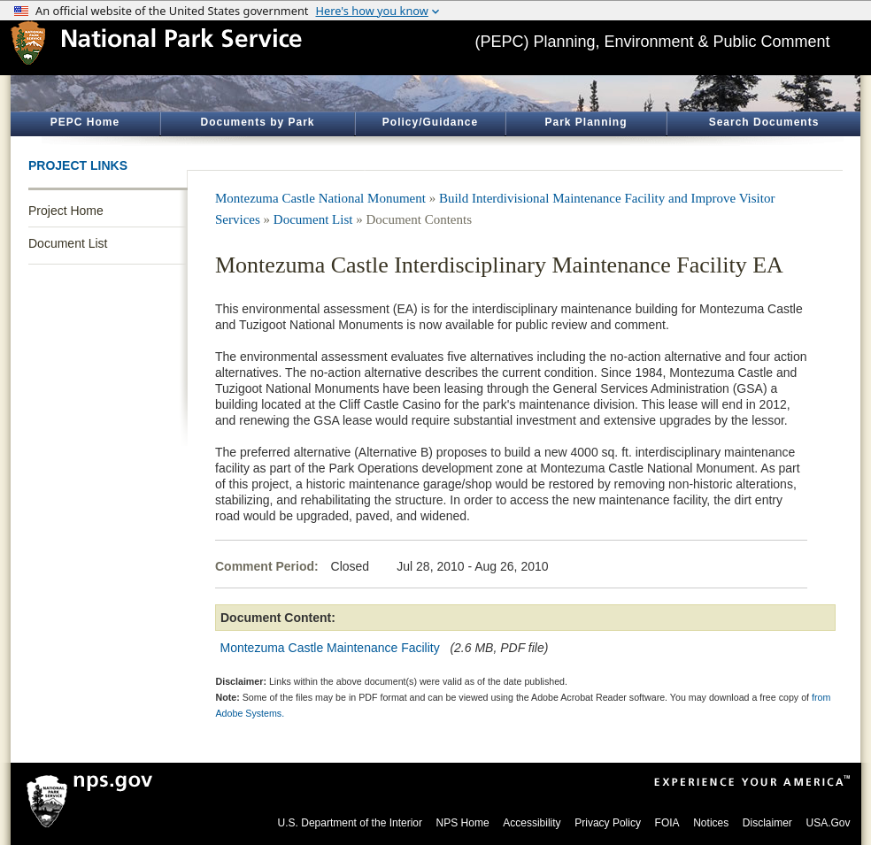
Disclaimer (767, 823)
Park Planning (585, 122)
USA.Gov (827, 823)
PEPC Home (84, 122)
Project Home (66, 211)
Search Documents (764, 122)
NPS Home (462, 823)
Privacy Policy (607, 823)
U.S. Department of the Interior (350, 823)
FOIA (667, 823)
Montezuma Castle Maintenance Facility (330, 648)
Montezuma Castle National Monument (320, 198)
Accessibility (531, 823)
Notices (710, 823)
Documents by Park (257, 122)
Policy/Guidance (430, 122)
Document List (67, 243)
